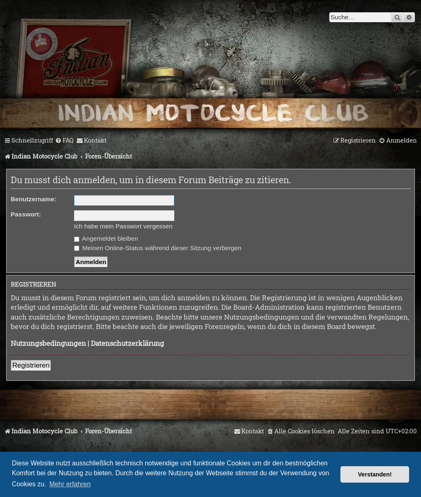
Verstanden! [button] (375, 474)
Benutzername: (33, 199)
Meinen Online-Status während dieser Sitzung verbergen (157, 247)
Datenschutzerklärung (127, 343)
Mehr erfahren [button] (70, 484)
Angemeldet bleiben (106, 238)
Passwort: (26, 214)
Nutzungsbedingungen (48, 343)
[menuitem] (64, 140)
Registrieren (30, 365)
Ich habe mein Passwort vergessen (123, 226)
